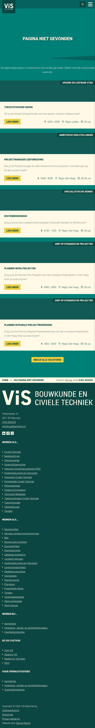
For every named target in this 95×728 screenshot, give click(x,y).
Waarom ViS (10, 654)
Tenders (8, 511)
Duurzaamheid (11, 546)
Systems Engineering (15, 489)
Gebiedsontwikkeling (15, 554)
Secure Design (23, 723)
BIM (6, 537)
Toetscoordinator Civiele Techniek (21, 498)
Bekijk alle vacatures (47, 359)
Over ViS (8, 650)
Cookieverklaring (10, 710)
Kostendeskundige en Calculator (20, 472)
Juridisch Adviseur (13, 558)
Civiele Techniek (12, 451)
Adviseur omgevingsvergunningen (21, 533)
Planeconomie (11, 579)
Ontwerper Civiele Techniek (18, 477)
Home (5, 380)
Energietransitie (12, 550)
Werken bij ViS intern (14, 658)
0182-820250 (86, 380)
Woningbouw (11, 605)
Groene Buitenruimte (14, 464)
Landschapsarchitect (15, 567)
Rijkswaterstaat (12, 485)
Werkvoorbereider (13, 601)
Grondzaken (10, 575)
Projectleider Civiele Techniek (19, 481)
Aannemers (10, 623)
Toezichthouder (12, 502)
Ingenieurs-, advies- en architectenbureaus (25, 627)
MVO (6, 662)
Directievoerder (11, 460)
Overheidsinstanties (14, 632)
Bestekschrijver (12, 456)
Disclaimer (7, 714)
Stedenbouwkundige (14, 571)
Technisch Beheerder (15, 494)
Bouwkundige (11, 529)
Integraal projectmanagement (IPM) (22, 468)
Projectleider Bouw (13, 588)
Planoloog (9, 584)
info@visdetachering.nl (14, 426)
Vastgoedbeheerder (14, 596)
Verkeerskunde (11, 506)
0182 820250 (9, 422)
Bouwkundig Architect (15, 541)
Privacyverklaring (11, 718)
